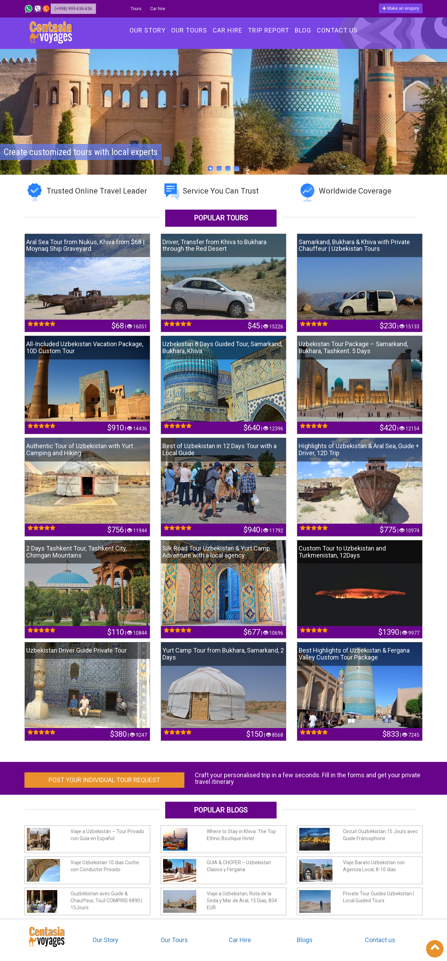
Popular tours (221, 218)
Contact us (380, 940)
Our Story (105, 940)
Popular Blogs (221, 810)
